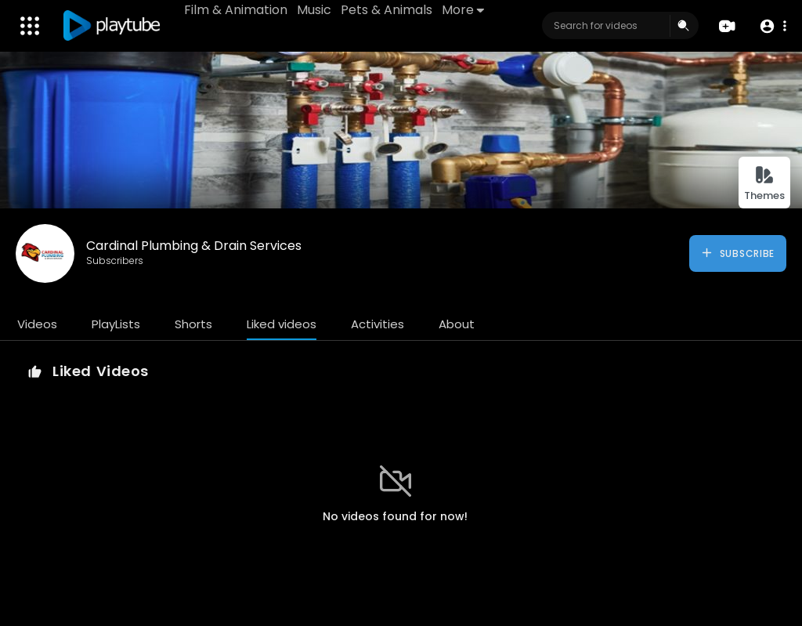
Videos (37, 324)
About (457, 324)
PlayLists (116, 324)
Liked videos (281, 324)
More (463, 10)
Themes (764, 184)
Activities (377, 324)
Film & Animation (235, 10)
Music (314, 10)
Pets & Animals (386, 10)
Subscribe (737, 253)
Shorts (193, 324)
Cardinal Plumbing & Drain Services (194, 246)
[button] (773, 26)
